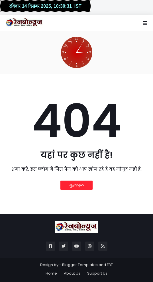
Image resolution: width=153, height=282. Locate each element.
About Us (72, 273)
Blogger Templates (80, 264)
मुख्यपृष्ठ (76, 185)
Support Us (97, 273)
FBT (110, 264)
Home (51, 273)
